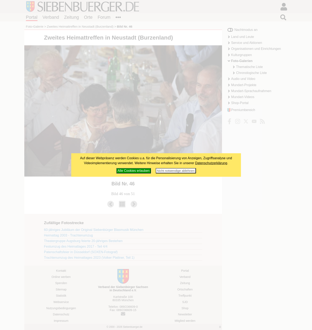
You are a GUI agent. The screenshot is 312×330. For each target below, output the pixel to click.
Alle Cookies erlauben (134, 170)
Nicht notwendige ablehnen (176, 170)
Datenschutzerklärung (211, 163)
